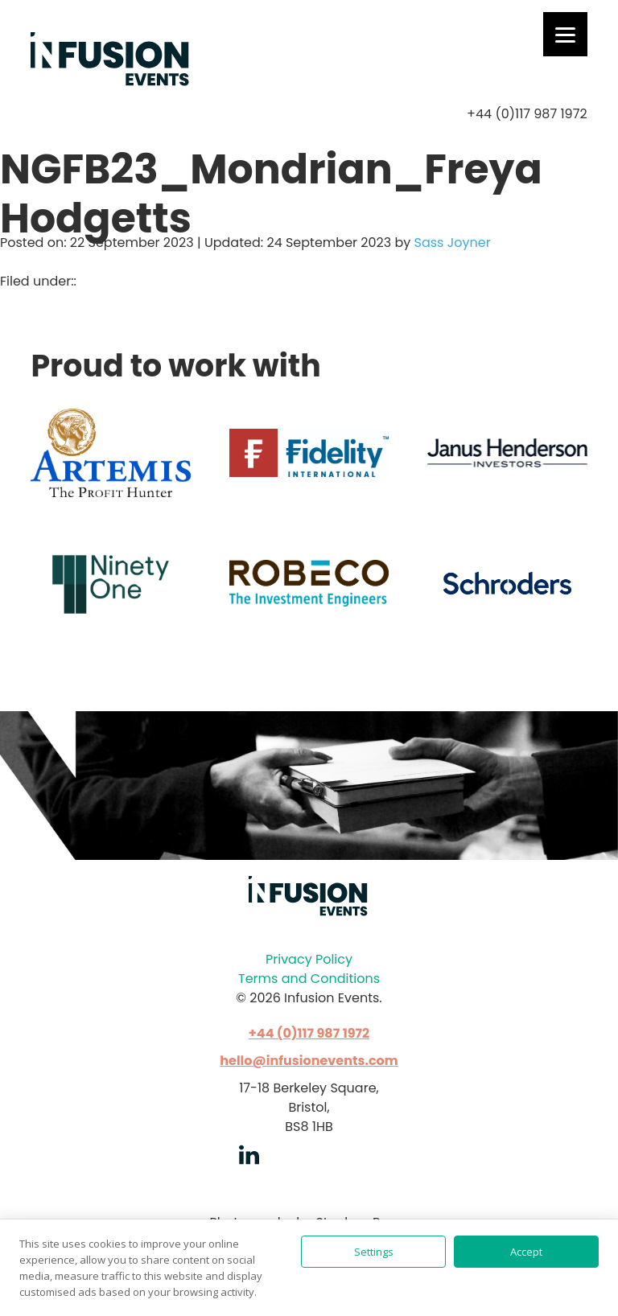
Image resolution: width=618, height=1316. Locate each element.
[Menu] (565, 34)
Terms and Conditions (309, 978)
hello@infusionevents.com (309, 1060)
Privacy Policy (309, 959)
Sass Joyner (452, 242)
